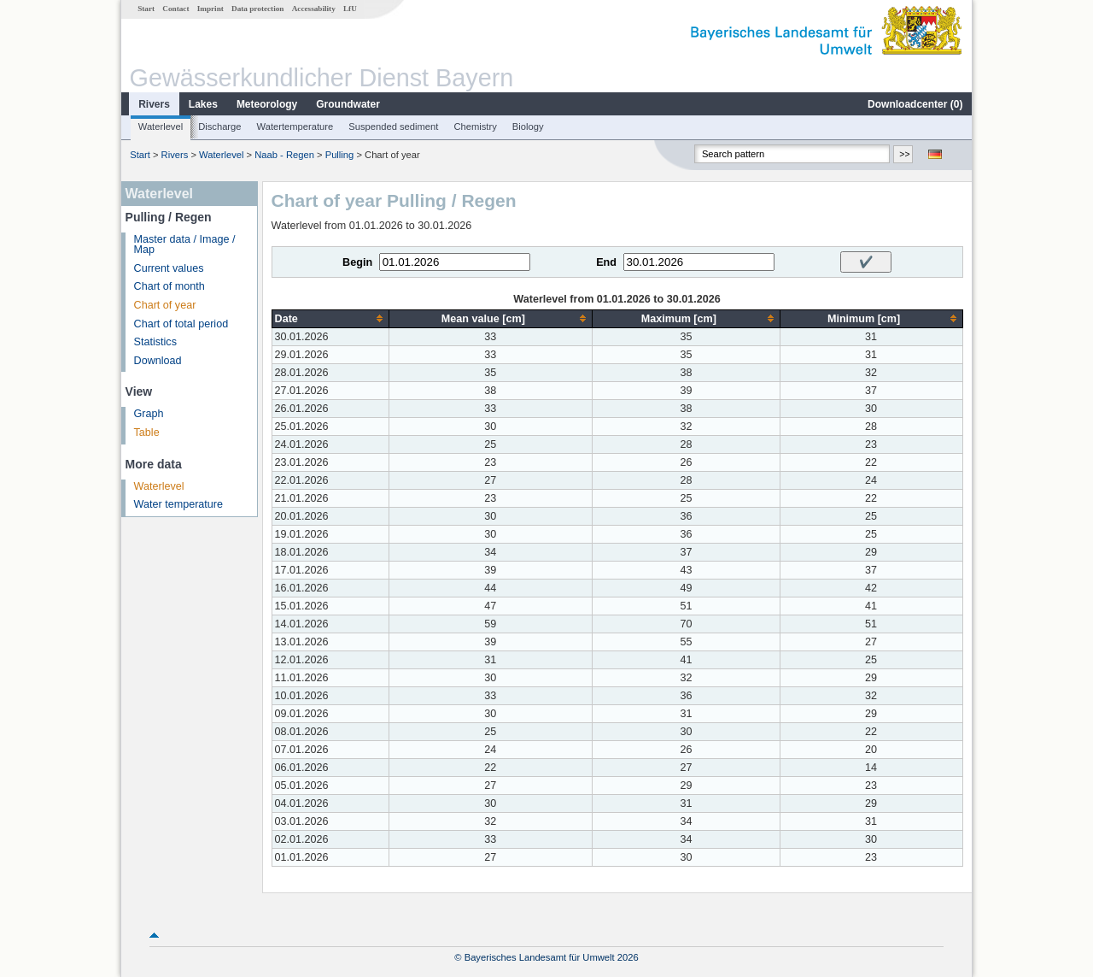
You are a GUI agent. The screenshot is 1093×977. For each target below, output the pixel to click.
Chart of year (165, 305)
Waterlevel (160, 126)
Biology (528, 126)
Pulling (339, 155)
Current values (169, 268)
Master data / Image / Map (185, 244)
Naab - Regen (284, 155)
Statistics (155, 342)
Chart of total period (181, 324)
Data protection (257, 8)
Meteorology (267, 104)
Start (146, 8)
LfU (350, 8)
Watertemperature (295, 126)
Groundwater (348, 104)
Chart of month (169, 286)
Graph (149, 414)
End (606, 262)
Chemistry (474, 126)
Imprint (210, 8)
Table (147, 432)
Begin (357, 262)
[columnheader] (330, 318)
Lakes (203, 104)
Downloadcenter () (915, 104)
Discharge (219, 126)
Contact (175, 8)
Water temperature (179, 504)
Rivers (154, 104)
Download (158, 361)
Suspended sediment (393, 126)
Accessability (314, 8)
